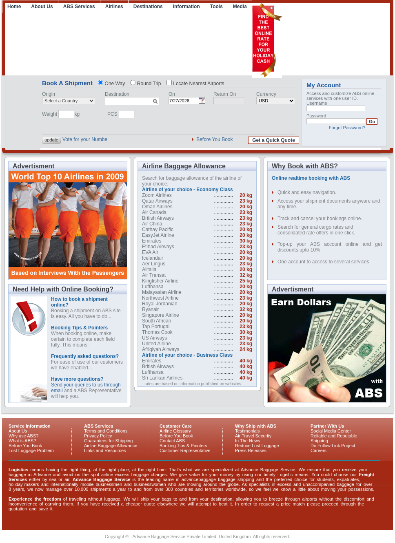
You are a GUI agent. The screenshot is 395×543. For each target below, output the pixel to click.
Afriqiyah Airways (160, 349)
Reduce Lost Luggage (257, 445)
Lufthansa (153, 286)
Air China (152, 224)
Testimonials (247, 430)
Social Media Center (331, 430)
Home (14, 6)
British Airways (158, 218)
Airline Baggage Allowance (110, 445)
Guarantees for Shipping (108, 440)
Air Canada (154, 212)
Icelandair (152, 258)
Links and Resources (105, 450)
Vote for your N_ (80, 139)
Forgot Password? (347, 127)
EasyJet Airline (158, 235)
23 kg (246, 201)
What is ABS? (22, 440)
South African (156, 321)
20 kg (246, 195)
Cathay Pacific (157, 229)
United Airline (156, 344)
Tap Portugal (155, 326)
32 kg (246, 275)
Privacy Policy (98, 435)
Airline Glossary (175, 430)
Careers (318, 450)
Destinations (148, 6)
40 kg (246, 361)
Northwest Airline (160, 298)
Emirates (151, 241)
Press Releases (250, 450)
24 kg (246, 349)
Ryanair (150, 309)
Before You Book (214, 139)
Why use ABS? (23, 435)
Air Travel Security (253, 435)
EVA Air (150, 252)
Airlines (114, 6)
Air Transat (154, 275)
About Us (42, 6)
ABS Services (79, 6)
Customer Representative (185, 450)
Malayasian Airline (162, 292)
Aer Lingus (153, 264)
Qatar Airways (157, 201)
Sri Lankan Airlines (162, 378)
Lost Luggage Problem (31, 450)
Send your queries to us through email (86, 384)
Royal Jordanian (160, 304)
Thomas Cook (157, 332)
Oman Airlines (157, 207)
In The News (247, 440)
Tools (216, 6)
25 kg (246, 281)
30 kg (246, 241)
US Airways (154, 338)
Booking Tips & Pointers (183, 445)
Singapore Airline (160, 315)
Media (240, 6)
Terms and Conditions (105, 430)
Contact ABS (172, 440)
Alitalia (149, 269)
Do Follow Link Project (333, 445)
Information (186, 6)
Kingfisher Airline (160, 281)
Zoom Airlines (157, 195)
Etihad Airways (158, 246)
